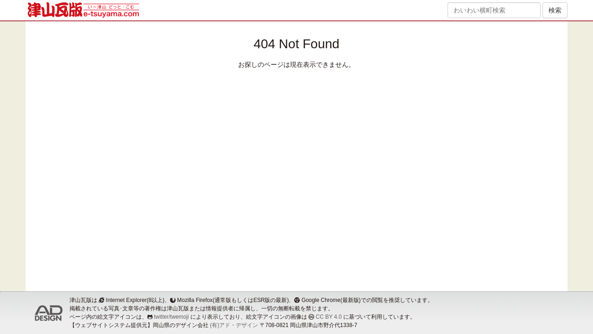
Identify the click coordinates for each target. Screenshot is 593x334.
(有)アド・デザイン (234, 325)
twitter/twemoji (171, 317)
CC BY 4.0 (329, 317)
